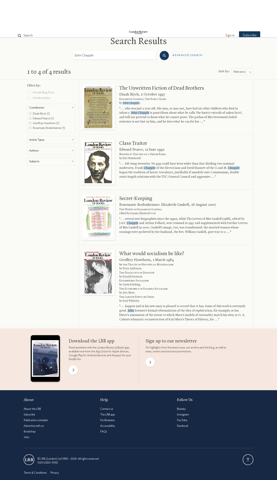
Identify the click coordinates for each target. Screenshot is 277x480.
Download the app (91, 313)
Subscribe (243, 7)
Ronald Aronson (132, 249)
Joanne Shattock (140, 185)
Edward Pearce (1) (41, 90)
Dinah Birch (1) (39, 86)
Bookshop (30, 404)
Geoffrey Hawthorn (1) (44, 95)
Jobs (26, 409)
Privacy (54, 445)
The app (107, 387)
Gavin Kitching (131, 257)
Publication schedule (36, 392)
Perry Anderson (132, 241)
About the (32, 381)
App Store (102, 323)
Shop (179, 23)
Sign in (223, 8)
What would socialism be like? (151, 226)
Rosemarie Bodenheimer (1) (47, 100)
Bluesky (181, 381)
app (113, 320)
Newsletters (199, 23)
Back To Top (248, 432)
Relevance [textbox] (239, 44)
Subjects (95, 23)
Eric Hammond (131, 130)
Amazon (117, 327)
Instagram (183, 387)
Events (165, 23)
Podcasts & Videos (138, 23)
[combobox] (242, 44)
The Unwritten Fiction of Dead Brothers (161, 60)
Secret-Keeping (135, 171)
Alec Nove (129, 265)
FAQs (103, 404)
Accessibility (107, 398)
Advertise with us (34, 398)
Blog (112, 23)
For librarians (107, 392)
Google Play (76, 327)
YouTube (182, 392)
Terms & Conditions (35, 445)
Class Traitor (133, 115)
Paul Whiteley (131, 273)
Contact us (106, 381)
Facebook (182, 398)
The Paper (75, 23)
